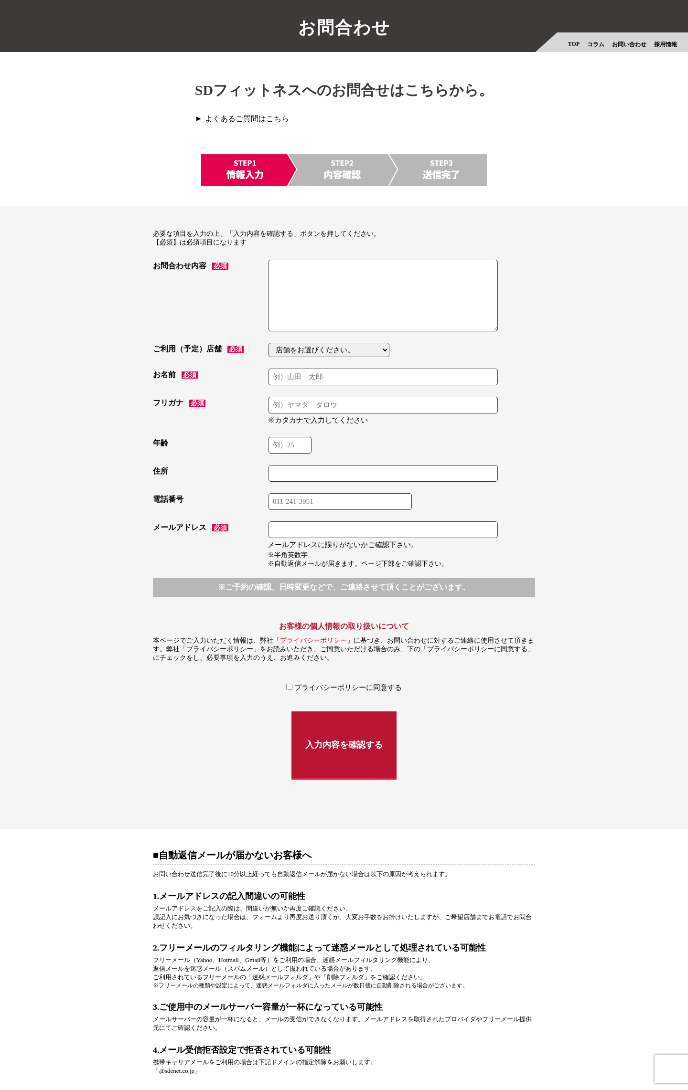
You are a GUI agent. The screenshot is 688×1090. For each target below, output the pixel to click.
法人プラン (415, 1056)
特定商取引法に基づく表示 (326, 1056)
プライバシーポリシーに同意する (344, 689)
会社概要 (186, 1056)
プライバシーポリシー (313, 642)
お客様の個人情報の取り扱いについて (344, 628)
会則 (382, 1056)
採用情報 (665, 44)
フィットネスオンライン (514, 1056)
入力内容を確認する (344, 730)
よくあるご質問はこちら (253, 119)
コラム (595, 44)
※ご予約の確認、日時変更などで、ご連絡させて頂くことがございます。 (344, 588)
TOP (574, 44)
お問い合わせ (629, 44)
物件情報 (454, 1056)
